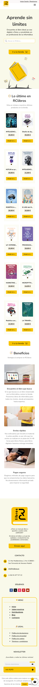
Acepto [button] (24, 684)
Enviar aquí (19, 546)
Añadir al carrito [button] (12, 141)
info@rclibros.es (13, 569)
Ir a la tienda (18, 52)
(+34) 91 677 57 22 (15, 575)
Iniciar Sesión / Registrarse (28, 1)
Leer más (31, 684)
